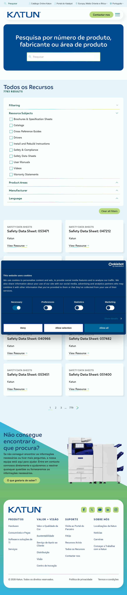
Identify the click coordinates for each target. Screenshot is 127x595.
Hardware (13, 526)
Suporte (71, 519)
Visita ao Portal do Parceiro (74, 527)
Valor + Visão (48, 519)
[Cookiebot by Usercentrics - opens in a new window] (111, 265)
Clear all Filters (109, 211)
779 (71, 407)
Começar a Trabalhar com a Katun (104, 547)
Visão (40, 559)
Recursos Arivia (73, 542)
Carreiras (98, 539)
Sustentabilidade (45, 535)
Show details (111, 318)
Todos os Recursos (75, 549)
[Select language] (116, 3)
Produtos (16, 519)
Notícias (98, 532)
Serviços (12, 549)
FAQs (68, 535)
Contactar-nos (101, 14)
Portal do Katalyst (63, 3)
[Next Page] (77, 407)
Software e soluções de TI (20, 541)
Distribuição (43, 552)
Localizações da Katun (105, 526)
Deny (23, 328)
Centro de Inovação (47, 565)
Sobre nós (101, 519)
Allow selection (63, 328)
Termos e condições (108, 579)
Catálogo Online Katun (40, 3)
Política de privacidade (80, 579)
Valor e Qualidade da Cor (47, 527)
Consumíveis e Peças (19, 532)
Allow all (104, 328)
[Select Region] (91, 3)
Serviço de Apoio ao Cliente (47, 544)
